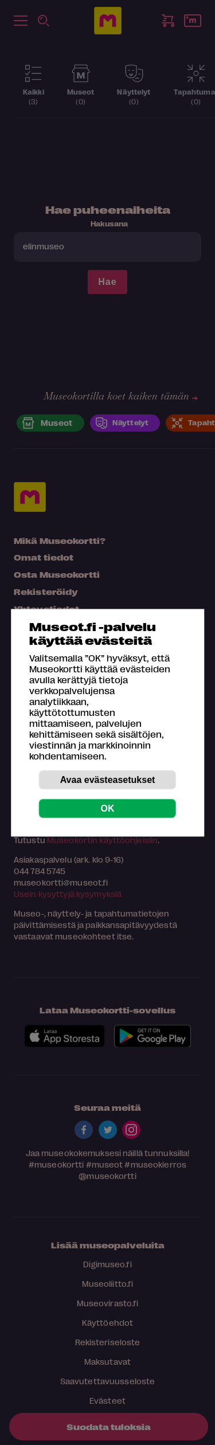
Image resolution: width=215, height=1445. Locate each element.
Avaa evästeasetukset (107, 779)
